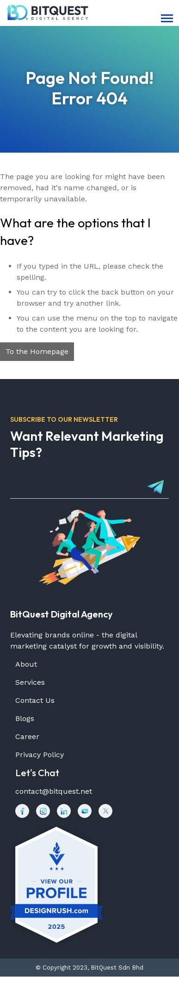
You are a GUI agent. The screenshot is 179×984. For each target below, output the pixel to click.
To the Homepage (37, 351)
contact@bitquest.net (53, 791)
